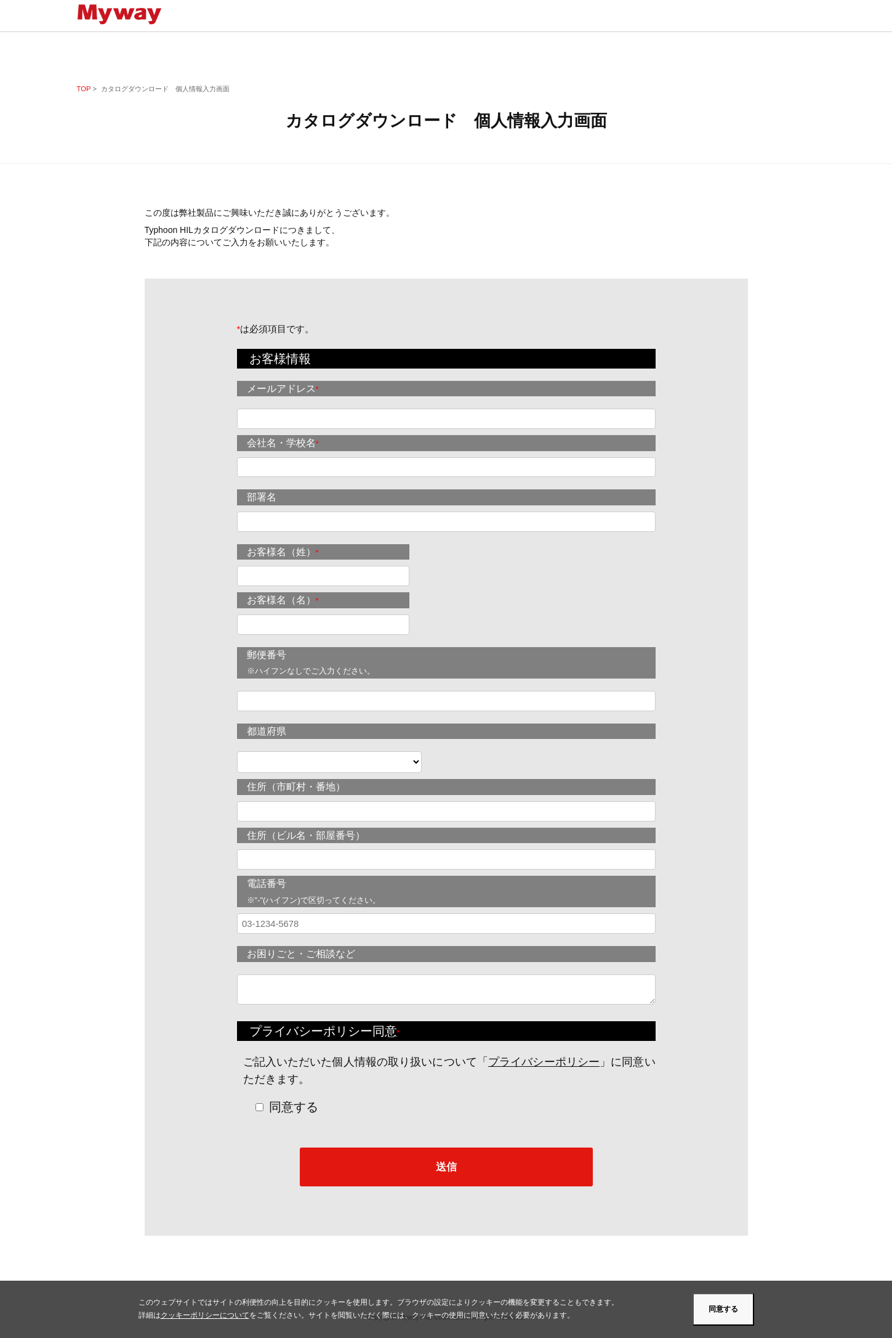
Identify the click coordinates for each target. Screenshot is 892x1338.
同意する (293, 1107)
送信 (446, 1166)
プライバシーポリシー (544, 1062)
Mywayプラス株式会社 (124, 14)
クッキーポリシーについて (205, 1315)
